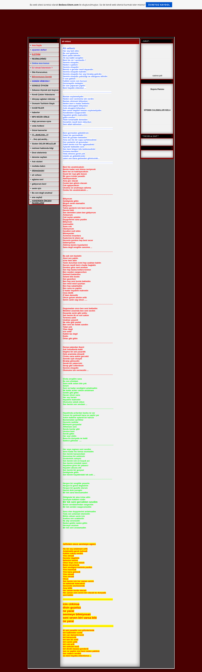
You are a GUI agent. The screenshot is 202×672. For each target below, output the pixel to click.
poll (160, 76)
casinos (155, 76)
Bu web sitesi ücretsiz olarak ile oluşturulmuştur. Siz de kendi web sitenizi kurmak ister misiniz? (101, 4)
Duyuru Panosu (157, 89)
